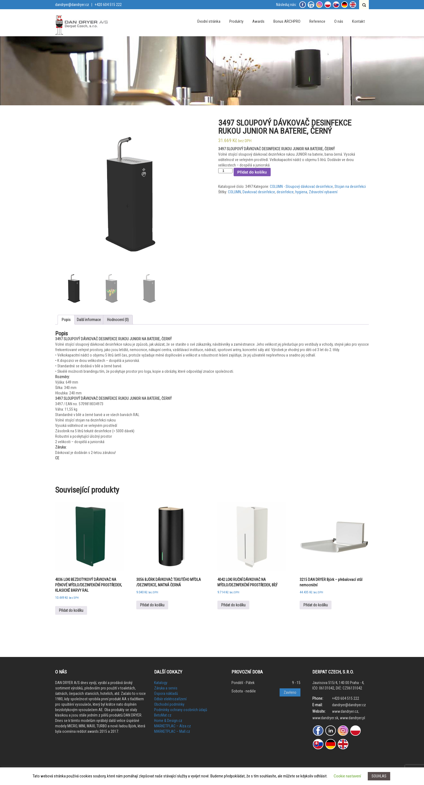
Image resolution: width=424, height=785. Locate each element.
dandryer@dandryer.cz (72, 4)
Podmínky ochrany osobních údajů (180, 710)
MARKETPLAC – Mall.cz (172, 731)
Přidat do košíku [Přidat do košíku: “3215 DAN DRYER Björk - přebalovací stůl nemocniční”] (315, 605)
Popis (66, 320)
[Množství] (225, 170)
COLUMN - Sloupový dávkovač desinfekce (301, 186)
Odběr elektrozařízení (170, 699)
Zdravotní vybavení (323, 192)
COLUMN (234, 192)
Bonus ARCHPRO (286, 21)
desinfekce (285, 192)
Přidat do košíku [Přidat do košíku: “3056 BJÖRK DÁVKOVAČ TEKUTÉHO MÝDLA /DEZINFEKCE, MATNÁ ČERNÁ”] (152, 605)
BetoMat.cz (162, 715)
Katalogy (160, 683)
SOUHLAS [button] (379, 776)
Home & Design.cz (168, 720)
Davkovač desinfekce (259, 192)
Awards (258, 21)
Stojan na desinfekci (350, 186)
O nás (338, 21)
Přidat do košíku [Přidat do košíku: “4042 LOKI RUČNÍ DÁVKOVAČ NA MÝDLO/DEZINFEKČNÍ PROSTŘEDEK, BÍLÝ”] (233, 605)
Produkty (236, 21)
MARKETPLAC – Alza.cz (172, 726)
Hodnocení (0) (118, 320)
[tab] (66, 320)
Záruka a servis (165, 688)
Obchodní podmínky (169, 704)
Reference (317, 21)
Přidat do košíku (252, 172)
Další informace (89, 320)
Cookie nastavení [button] (347, 776)
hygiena (301, 192)
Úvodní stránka (208, 21)
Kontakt (358, 21)
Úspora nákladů (166, 693)
